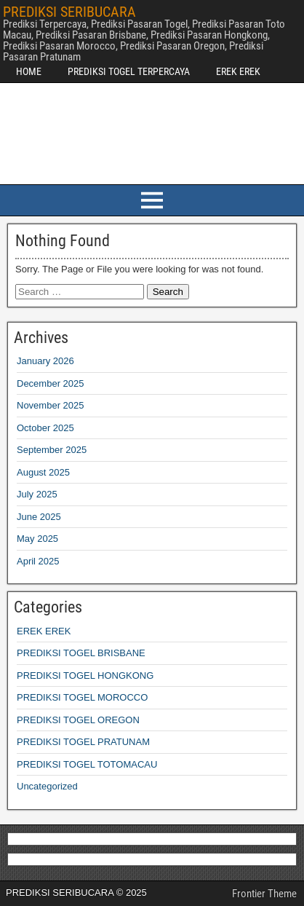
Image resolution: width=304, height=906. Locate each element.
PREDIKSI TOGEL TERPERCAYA (129, 71)
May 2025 (37, 538)
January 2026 (45, 360)
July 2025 (37, 494)
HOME (28, 71)
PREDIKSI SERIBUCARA (69, 11)
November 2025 (50, 405)
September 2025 (52, 449)
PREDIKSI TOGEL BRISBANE (81, 652)
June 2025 (39, 516)
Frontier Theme (264, 893)
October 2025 (45, 427)
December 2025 (50, 383)
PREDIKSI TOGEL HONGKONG (85, 675)
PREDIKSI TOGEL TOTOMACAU (87, 764)
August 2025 (43, 472)
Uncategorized (47, 786)
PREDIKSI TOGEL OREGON (78, 719)
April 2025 (38, 561)
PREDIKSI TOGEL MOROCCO (82, 697)
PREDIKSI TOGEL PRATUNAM (83, 741)
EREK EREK (238, 71)
